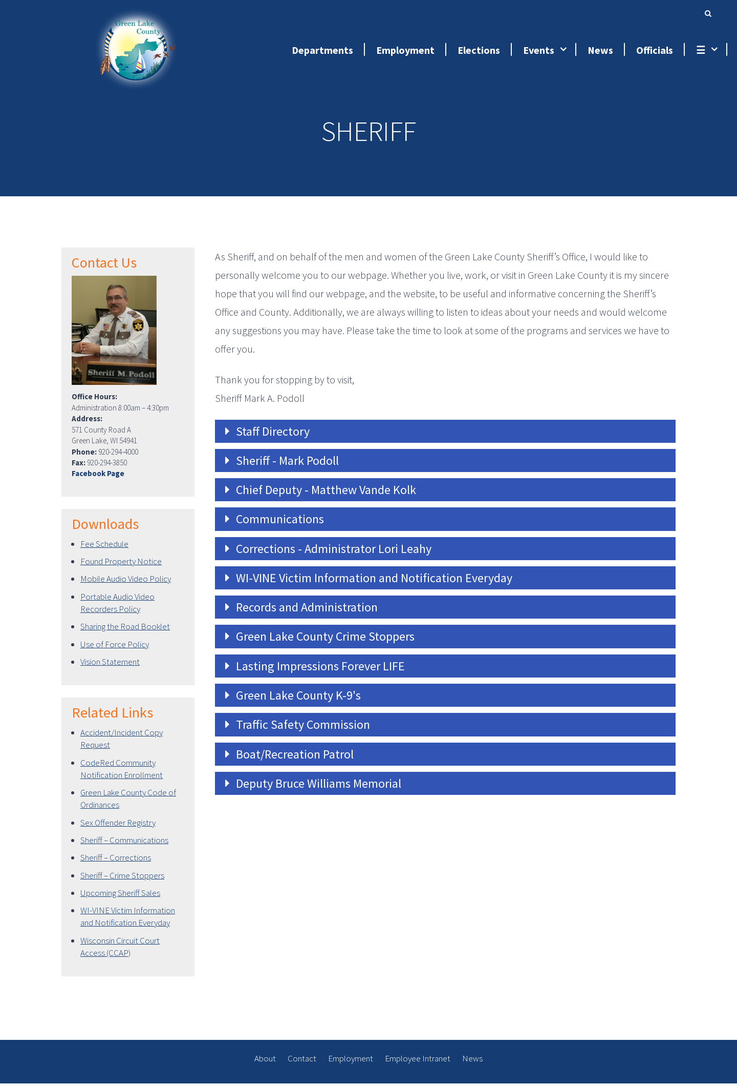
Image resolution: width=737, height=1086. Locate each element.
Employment (350, 1061)
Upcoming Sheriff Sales (120, 895)
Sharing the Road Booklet (125, 629)
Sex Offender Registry (118, 825)
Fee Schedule (104, 546)
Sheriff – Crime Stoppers (122, 878)
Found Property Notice (121, 564)
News (472, 1061)
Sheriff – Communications (124, 843)
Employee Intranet (417, 1061)
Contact (302, 1061)
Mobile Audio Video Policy (125, 581)
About (265, 1061)
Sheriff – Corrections (115, 860)
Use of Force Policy (114, 646)
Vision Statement (110, 664)
